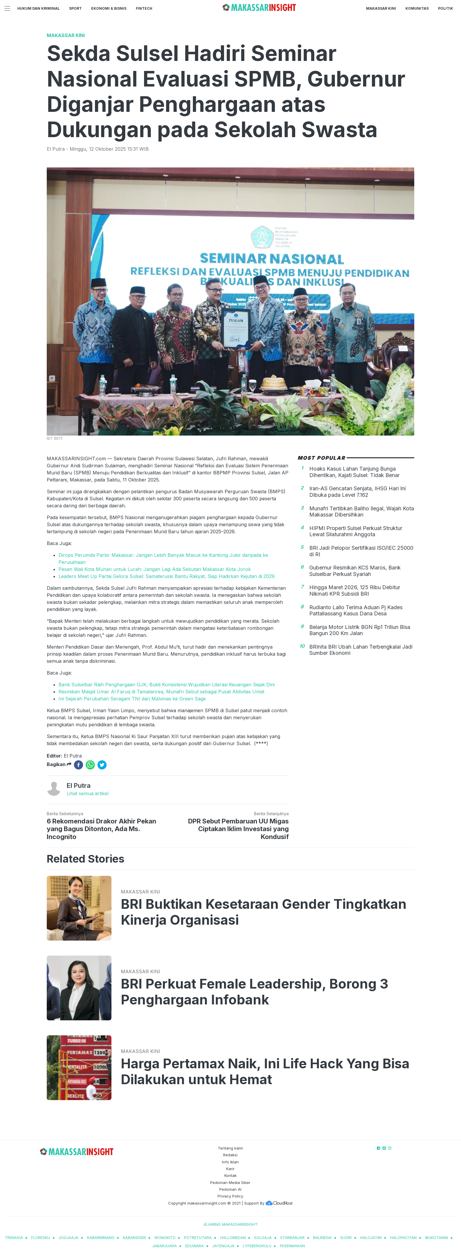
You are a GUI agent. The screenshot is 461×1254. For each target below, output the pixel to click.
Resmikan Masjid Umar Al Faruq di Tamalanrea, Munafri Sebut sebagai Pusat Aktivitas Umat (161, 692)
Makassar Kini (381, 8)
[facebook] (78, 765)
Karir (230, 1168)
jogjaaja (68, 1237)
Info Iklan (230, 1162)
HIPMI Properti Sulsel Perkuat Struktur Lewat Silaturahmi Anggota (355, 531)
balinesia (322, 1237)
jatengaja (223, 1245)
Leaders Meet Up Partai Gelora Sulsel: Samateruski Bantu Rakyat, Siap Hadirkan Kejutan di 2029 (167, 576)
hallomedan (233, 1237)
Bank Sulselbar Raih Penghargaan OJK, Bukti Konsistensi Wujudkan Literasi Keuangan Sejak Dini (167, 684)
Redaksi (230, 1154)
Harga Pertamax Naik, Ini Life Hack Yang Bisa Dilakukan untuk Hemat (265, 1071)
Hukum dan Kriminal (38, 8)
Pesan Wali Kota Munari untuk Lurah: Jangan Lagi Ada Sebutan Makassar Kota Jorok (155, 569)
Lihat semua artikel (87, 793)
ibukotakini (436, 1237)
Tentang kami (230, 1148)
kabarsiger (134, 1237)
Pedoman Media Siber (230, 1182)
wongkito (165, 1237)
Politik (445, 8)
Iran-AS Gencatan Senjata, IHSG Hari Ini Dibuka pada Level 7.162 (357, 491)
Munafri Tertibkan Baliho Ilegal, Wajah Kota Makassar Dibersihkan (361, 511)
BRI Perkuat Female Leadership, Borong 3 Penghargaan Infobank (254, 992)
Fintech (144, 8)
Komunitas (417, 8)
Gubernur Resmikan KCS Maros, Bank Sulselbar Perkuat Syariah (355, 570)
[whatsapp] (90, 765)
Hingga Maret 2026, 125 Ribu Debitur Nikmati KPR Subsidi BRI (354, 590)
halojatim (371, 1237)
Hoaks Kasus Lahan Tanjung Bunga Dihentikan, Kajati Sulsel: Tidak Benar (354, 472)
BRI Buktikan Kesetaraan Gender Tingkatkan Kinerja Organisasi (264, 912)
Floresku (40, 1237)
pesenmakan (292, 1245)
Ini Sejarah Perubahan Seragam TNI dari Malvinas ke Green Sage (132, 699)
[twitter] (102, 765)
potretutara (198, 1237)
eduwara (194, 1245)
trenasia (14, 1237)
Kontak (230, 1175)
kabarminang (100, 1237)
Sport (75, 8)
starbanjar (292, 1237)
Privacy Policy (230, 1196)
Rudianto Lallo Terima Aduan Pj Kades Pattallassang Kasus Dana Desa (355, 610)
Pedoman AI (230, 1189)
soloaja (263, 1237)
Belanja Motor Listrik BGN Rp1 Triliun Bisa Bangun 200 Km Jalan (359, 630)
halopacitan (403, 1237)
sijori (346, 1237)
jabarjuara (164, 1245)
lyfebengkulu (257, 1245)
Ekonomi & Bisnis (108, 8)
